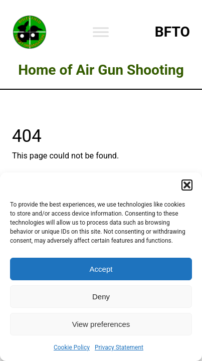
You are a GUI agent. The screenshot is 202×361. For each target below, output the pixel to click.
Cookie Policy (72, 347)
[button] (187, 185)
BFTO (172, 32)
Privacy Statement (119, 347)
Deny (101, 296)
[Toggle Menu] (101, 32)
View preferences (101, 324)
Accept (101, 269)
